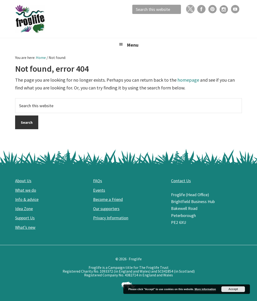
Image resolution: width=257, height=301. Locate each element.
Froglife (50, 19)
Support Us (25, 218)
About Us (23, 180)
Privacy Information (110, 218)
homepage (188, 80)
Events (99, 190)
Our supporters (106, 208)
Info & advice (27, 199)
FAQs (97, 180)
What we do (25, 190)
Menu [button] (132, 45)
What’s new (25, 227)
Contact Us (181, 180)
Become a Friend (108, 199)
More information (205, 289)
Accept (233, 289)
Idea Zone (24, 208)
